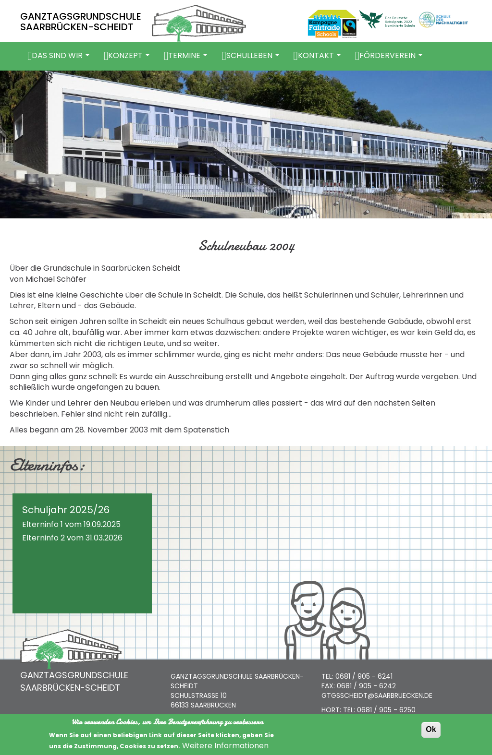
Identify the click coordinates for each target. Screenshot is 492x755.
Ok (431, 731)
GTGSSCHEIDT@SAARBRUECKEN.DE (376, 695)
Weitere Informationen (225, 748)
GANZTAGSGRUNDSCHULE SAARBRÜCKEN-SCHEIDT (80, 22)
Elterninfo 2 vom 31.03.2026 (72, 537)
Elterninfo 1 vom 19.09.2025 (71, 524)
